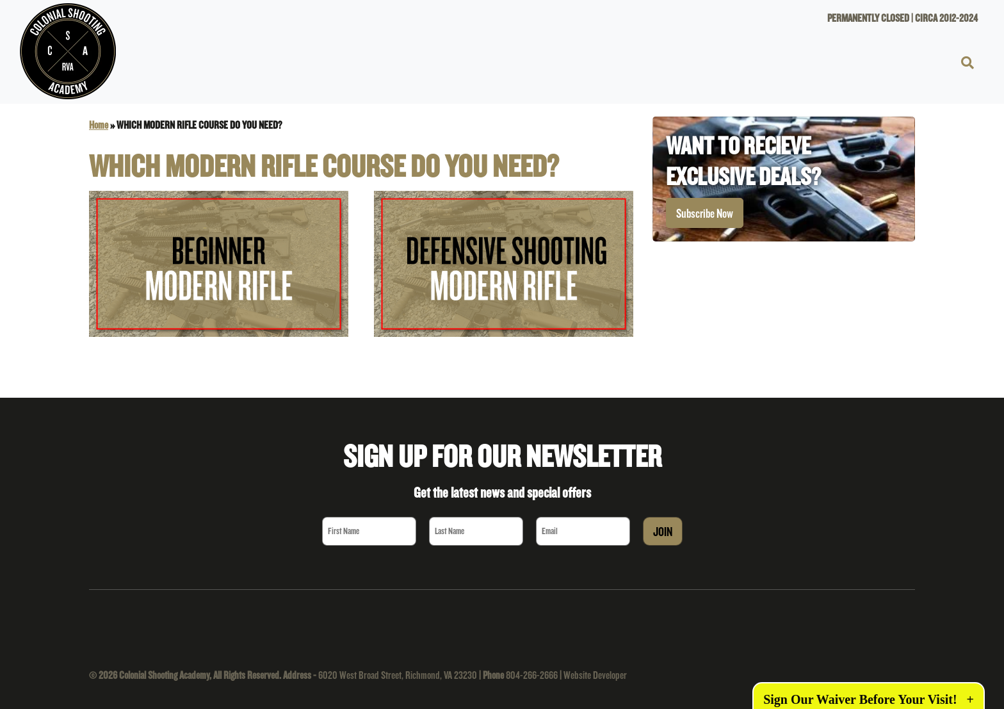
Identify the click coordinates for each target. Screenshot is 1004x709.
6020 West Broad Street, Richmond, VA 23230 (397, 674)
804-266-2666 (532, 674)
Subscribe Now (704, 213)
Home (98, 124)
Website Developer (595, 674)
